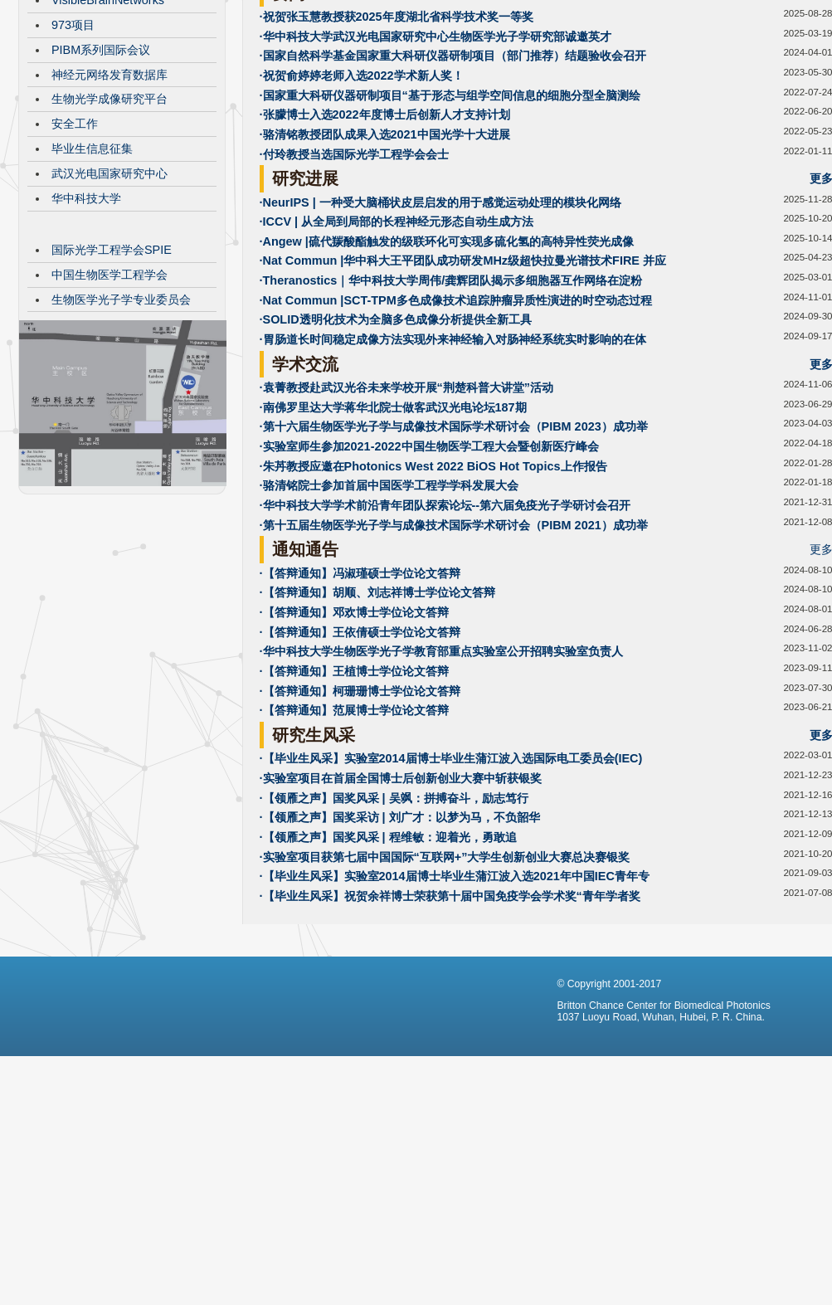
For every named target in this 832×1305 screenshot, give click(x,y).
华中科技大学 (86, 322)
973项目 (73, 149)
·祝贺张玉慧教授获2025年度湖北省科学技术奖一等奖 (396, 141)
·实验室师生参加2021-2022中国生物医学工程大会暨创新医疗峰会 (429, 570)
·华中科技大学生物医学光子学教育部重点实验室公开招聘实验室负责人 (441, 775)
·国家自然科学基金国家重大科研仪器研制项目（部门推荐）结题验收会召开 (453, 180)
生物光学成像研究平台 (109, 223)
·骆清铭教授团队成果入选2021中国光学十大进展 (385, 258)
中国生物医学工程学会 (109, 399)
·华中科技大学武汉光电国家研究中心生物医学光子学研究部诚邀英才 (435, 161)
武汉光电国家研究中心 (109, 297)
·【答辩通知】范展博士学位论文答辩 (354, 834)
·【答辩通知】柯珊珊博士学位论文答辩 (360, 815)
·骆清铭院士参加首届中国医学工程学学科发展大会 (389, 609)
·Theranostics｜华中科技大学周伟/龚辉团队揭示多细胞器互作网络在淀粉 (451, 404)
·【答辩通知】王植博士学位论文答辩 (354, 795)
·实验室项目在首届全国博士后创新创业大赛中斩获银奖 (401, 902)
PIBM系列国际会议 (100, 174)
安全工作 (74, 248)
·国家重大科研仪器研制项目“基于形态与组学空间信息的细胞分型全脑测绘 (450, 219)
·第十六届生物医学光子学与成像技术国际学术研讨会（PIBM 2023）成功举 (454, 551)
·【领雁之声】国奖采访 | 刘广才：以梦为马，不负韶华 (400, 941)
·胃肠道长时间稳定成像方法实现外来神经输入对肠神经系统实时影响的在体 (453, 463)
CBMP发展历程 (92, 99)
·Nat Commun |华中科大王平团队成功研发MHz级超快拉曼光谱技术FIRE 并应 (463, 385)
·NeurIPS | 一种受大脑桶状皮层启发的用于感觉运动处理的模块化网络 (440, 327)
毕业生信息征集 (92, 273)
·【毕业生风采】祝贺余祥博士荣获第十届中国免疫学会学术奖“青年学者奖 (450, 1020)
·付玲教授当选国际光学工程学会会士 (354, 278)
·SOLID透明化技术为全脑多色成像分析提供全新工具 (396, 443)
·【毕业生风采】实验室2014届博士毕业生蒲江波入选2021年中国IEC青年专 (455, 1000)
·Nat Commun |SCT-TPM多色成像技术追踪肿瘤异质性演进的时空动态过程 (456, 424)
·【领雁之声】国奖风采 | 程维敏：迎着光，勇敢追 (388, 961)
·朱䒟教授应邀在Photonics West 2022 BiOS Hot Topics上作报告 (433, 590)
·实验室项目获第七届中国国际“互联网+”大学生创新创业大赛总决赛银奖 (445, 981)
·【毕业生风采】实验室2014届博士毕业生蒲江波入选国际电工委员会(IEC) (451, 882)
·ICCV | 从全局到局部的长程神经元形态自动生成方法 (397, 346)
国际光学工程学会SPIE (111, 374)
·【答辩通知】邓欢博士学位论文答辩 (354, 736)
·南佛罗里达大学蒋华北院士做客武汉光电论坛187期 (393, 531)
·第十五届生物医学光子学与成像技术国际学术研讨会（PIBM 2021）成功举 (454, 649)
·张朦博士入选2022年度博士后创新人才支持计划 (385, 239)
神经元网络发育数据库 (109, 199)
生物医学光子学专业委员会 (121, 424)
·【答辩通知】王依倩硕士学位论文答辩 (360, 756)
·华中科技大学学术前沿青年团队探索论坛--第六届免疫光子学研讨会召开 (445, 629)
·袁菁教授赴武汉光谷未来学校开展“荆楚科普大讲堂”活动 (406, 512)
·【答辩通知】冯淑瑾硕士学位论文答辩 (360, 697)
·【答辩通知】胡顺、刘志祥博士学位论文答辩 (377, 716)
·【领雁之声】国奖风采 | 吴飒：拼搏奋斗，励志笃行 (394, 922)
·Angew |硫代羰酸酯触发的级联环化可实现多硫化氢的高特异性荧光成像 (447, 366)
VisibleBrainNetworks (107, 124)
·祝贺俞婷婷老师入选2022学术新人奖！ (362, 200)
